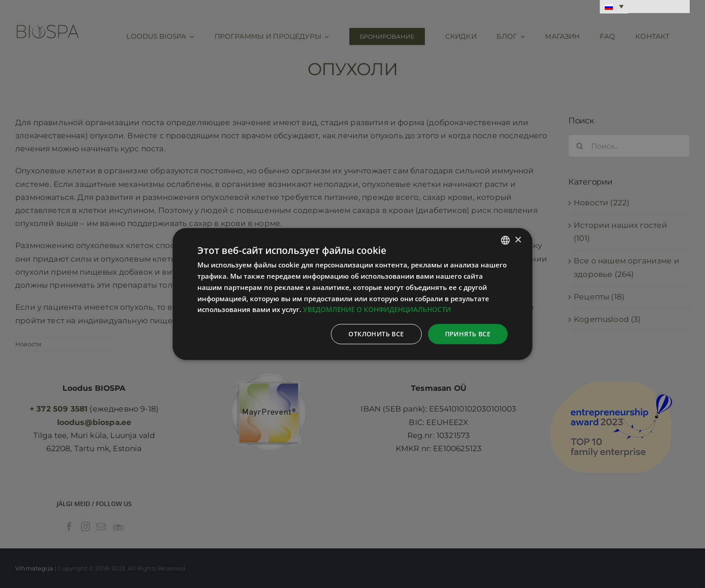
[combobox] (505, 240)
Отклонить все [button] (376, 334)
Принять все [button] (468, 334)
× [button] (517, 239)
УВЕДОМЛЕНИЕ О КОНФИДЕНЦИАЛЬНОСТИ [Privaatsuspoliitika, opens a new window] (377, 309)
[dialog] (352, 294)
